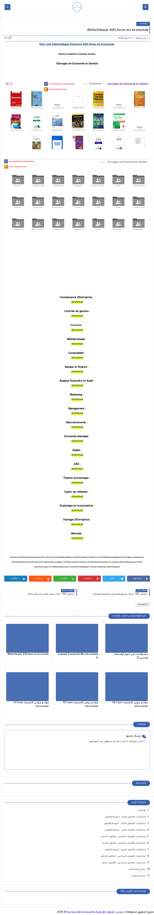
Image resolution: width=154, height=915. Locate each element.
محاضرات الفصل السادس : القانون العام (124, 863)
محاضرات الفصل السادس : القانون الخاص (123, 856)
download (77, 302)
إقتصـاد (143, 24)
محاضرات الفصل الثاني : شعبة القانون (125, 830)
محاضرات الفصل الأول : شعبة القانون (125, 817)
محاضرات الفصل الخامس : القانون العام (124, 843)
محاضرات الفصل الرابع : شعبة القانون (125, 850)
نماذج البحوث (139, 876)
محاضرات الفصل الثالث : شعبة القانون (125, 823)
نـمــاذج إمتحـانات (137, 869)
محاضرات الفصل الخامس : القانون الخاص (123, 837)
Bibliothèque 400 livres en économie (28, 654)
